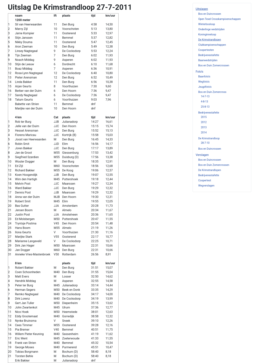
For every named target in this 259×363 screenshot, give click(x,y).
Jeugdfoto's (205, 86)
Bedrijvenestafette (208, 55)
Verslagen (202, 155)
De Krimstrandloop (209, 138)
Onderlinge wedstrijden (211, 29)
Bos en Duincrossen (209, 13)
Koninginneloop (207, 34)
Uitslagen (202, 9)
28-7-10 (205, 142)
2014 (204, 132)
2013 (204, 127)
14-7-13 (205, 96)
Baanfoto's (204, 76)
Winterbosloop (206, 24)
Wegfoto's (204, 81)
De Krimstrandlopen (209, 39)
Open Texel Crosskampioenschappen (219, 19)
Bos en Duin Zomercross (212, 91)
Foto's (199, 71)
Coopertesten (206, 49)
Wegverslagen (206, 185)
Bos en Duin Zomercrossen (213, 65)
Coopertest (204, 180)
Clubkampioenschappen (212, 44)
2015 (204, 117)
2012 (204, 122)
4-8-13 (204, 101)
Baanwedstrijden (208, 60)
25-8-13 (205, 106)
